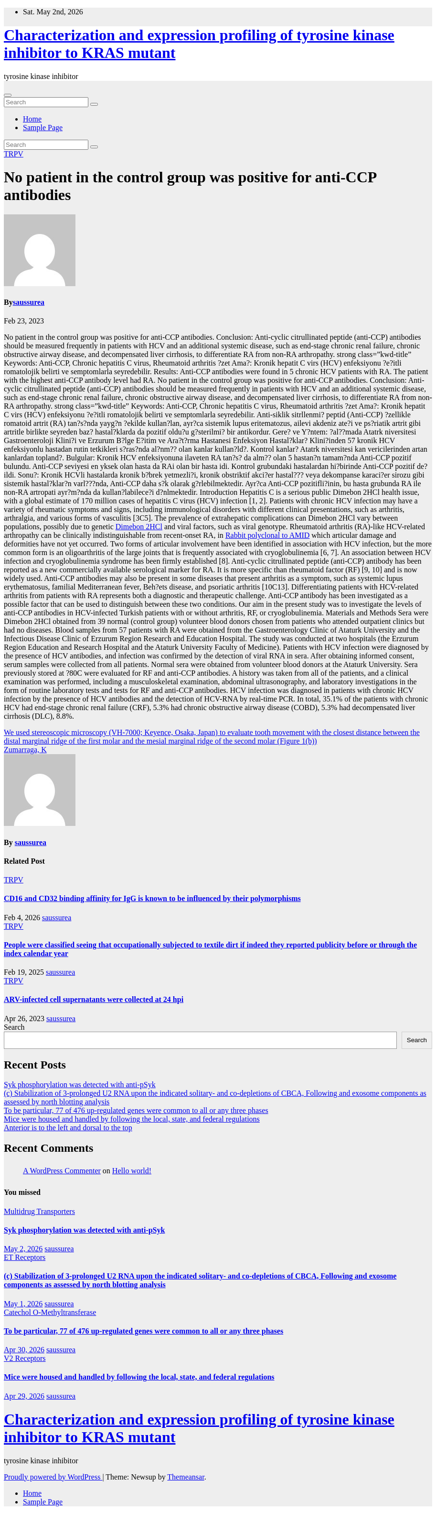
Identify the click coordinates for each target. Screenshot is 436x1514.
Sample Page (43, 127)
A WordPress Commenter (62, 1171)
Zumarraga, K (25, 750)
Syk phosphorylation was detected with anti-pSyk (80, 1084)
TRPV (13, 154)
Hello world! (131, 1171)
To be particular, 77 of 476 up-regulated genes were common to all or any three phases (136, 1110)
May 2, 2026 (23, 1249)
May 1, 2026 (23, 1304)
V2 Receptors (25, 1358)
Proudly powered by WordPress (53, 1477)
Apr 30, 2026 (24, 1350)
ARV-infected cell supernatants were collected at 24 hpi (93, 999)
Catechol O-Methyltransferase (50, 1312)
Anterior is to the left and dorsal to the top (68, 1128)
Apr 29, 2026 (24, 1396)
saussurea (28, 302)
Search (14, 1027)
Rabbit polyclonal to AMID (267, 535)
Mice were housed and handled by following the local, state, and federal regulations (132, 1119)
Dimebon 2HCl (139, 527)
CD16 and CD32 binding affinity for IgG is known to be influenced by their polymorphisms (152, 898)
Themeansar (185, 1477)
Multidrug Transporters (39, 1211)
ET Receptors (24, 1257)
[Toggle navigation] (7, 95)
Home (32, 119)
